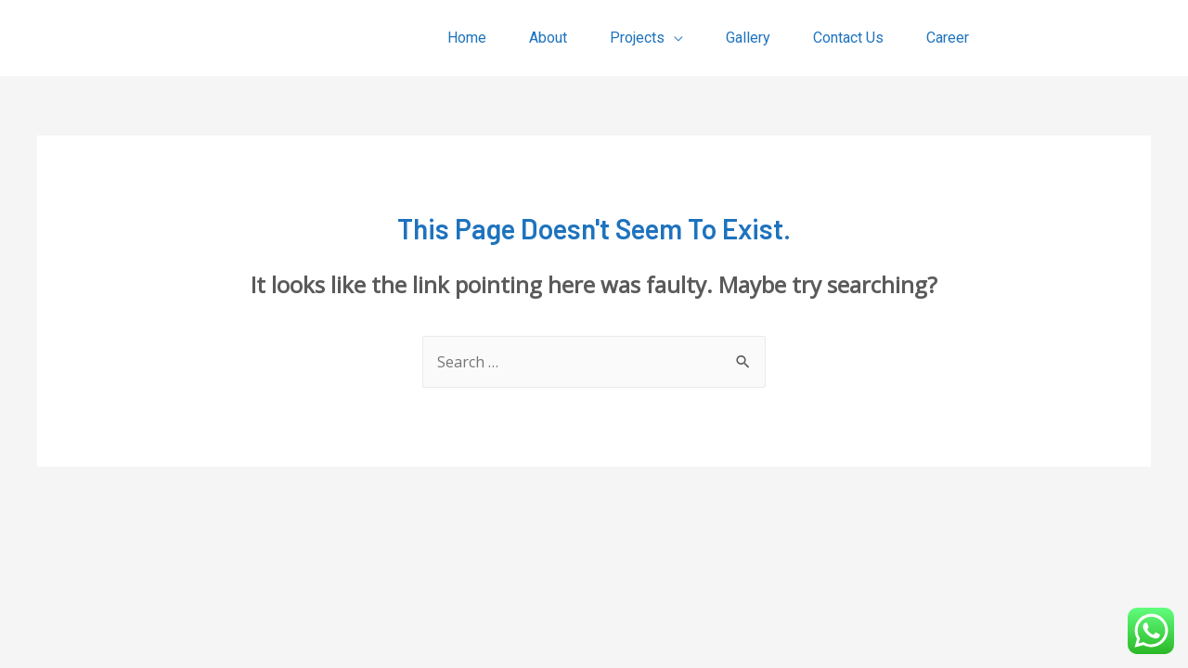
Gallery (748, 37)
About (548, 37)
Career (947, 37)
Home (466, 37)
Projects (637, 37)
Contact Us (848, 37)
